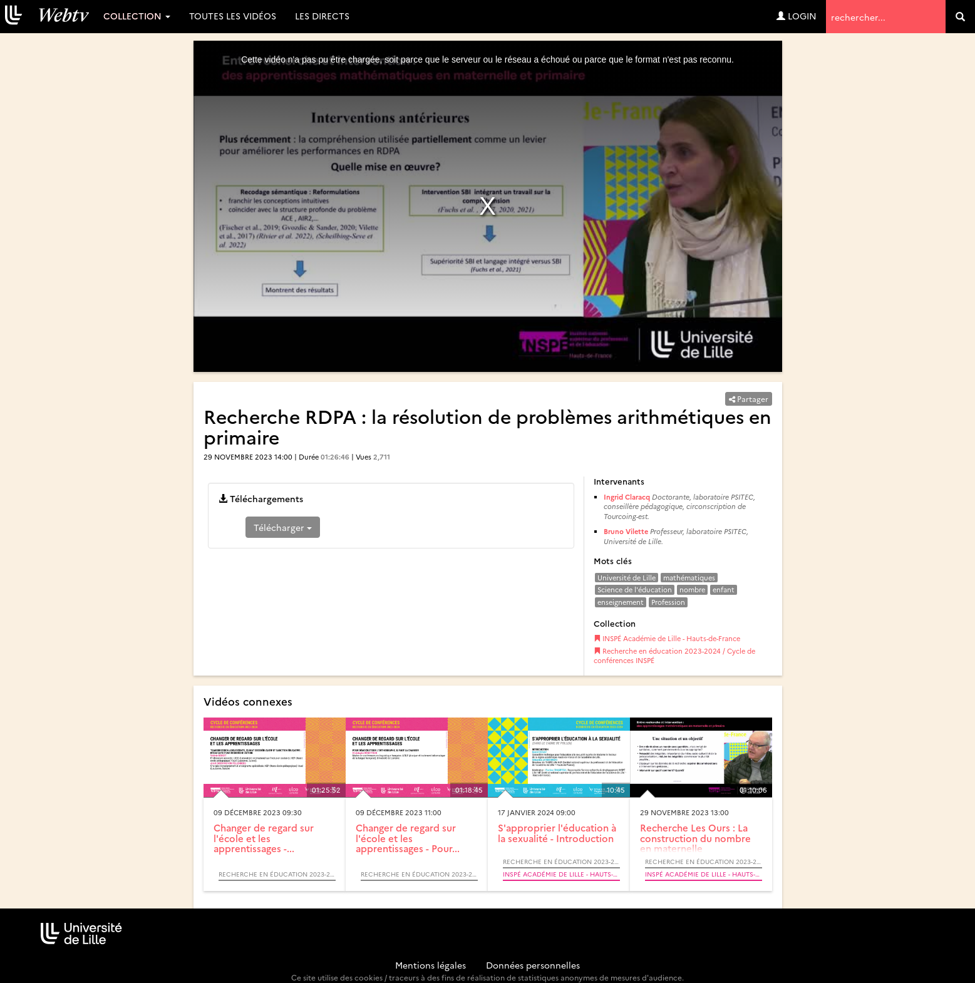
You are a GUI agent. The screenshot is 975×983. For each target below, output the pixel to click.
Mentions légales (430, 965)
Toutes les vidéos (232, 15)
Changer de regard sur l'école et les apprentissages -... (264, 838)
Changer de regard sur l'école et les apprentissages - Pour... (408, 838)
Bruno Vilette (626, 531)
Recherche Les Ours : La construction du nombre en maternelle (695, 838)
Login (796, 15)
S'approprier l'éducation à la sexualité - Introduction (557, 833)
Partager (748, 398)
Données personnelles (533, 965)
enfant (724, 589)
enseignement (620, 602)
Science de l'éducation (634, 589)
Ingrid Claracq (627, 497)
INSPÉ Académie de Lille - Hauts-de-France (667, 638)
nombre (692, 589)
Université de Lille (626, 577)
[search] (960, 16)
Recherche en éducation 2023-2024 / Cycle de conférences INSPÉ (674, 656)
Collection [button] (136, 15)
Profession (668, 602)
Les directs (322, 15)
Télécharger (283, 527)
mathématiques (689, 577)
